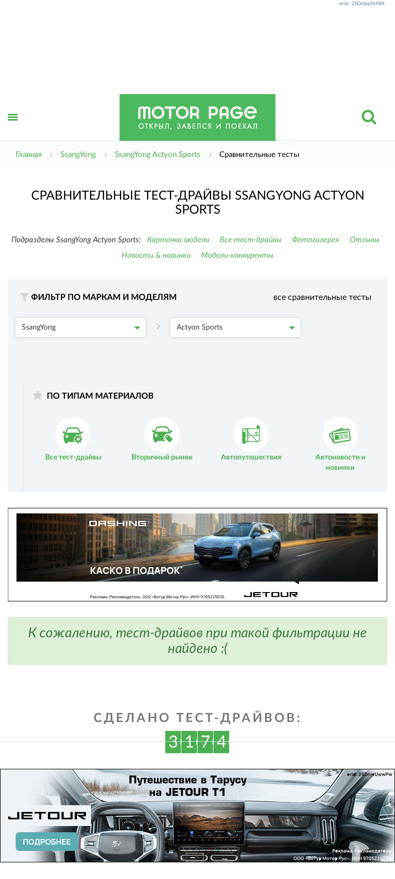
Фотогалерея (315, 240)
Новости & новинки (156, 255)
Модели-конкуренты (237, 255)
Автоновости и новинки (340, 444)
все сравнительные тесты (322, 297)
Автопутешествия (251, 439)
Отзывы (364, 240)
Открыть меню (13, 128)
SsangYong (81, 327)
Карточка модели (178, 240)
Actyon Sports (236, 327)
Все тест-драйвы (251, 240)
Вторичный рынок (162, 439)
